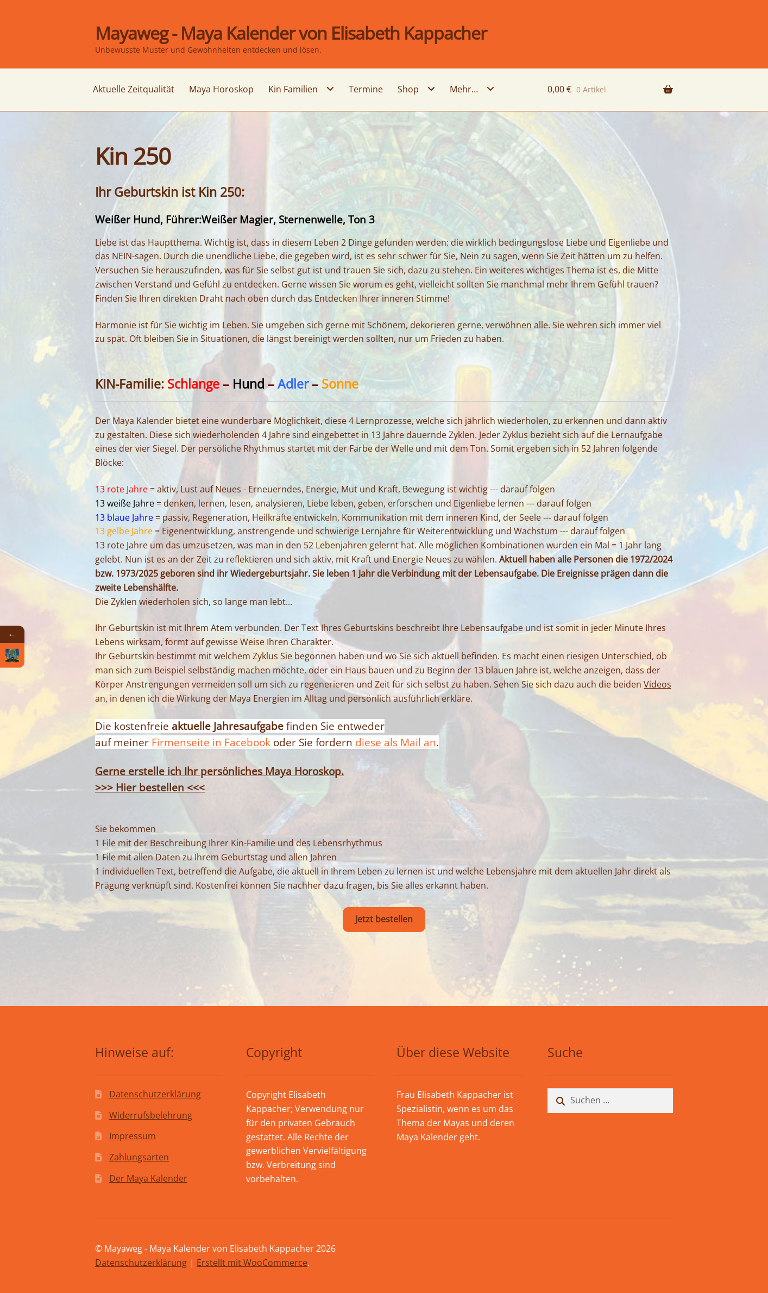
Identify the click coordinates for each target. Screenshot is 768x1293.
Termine (366, 89)
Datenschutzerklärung (155, 1094)
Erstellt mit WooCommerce (252, 1263)
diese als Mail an (395, 742)
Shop (408, 89)
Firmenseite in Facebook (211, 742)
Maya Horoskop (221, 89)
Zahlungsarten (139, 1157)
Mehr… (464, 89)
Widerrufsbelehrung (150, 1115)
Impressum (132, 1136)
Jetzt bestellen (384, 919)
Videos (657, 684)
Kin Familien (293, 89)
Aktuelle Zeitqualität (133, 89)
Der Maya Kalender (148, 1178)
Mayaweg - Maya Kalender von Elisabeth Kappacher (291, 33)
